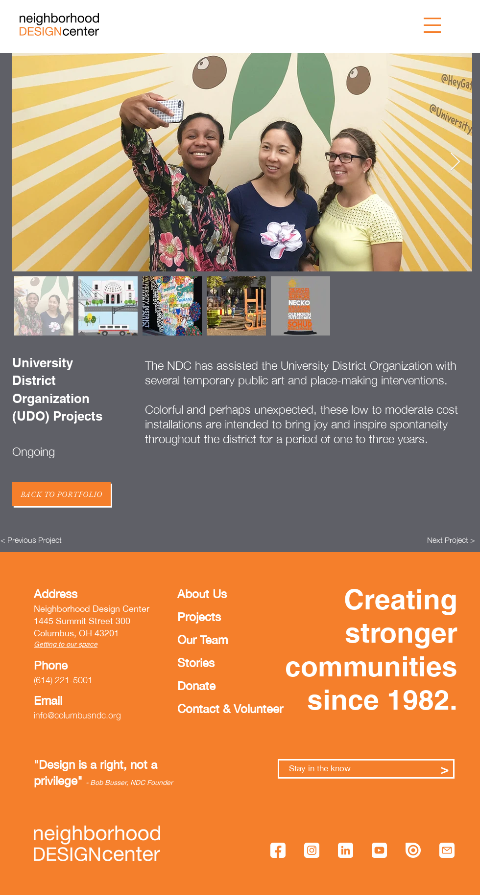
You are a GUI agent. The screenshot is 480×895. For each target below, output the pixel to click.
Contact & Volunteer (207, 709)
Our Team (202, 640)
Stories (196, 663)
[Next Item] (455, 162)
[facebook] (278, 850)
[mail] (447, 850)
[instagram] (311, 850)
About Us (202, 594)
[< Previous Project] (31, 540)
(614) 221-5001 (63, 680)
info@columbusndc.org (77, 715)
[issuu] (413, 850)
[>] (444, 769)
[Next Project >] (451, 540)
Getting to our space (65, 644)
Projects (199, 617)
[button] (432, 25)
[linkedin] (345, 850)
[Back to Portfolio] (61, 494)
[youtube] (379, 850)
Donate (196, 686)
